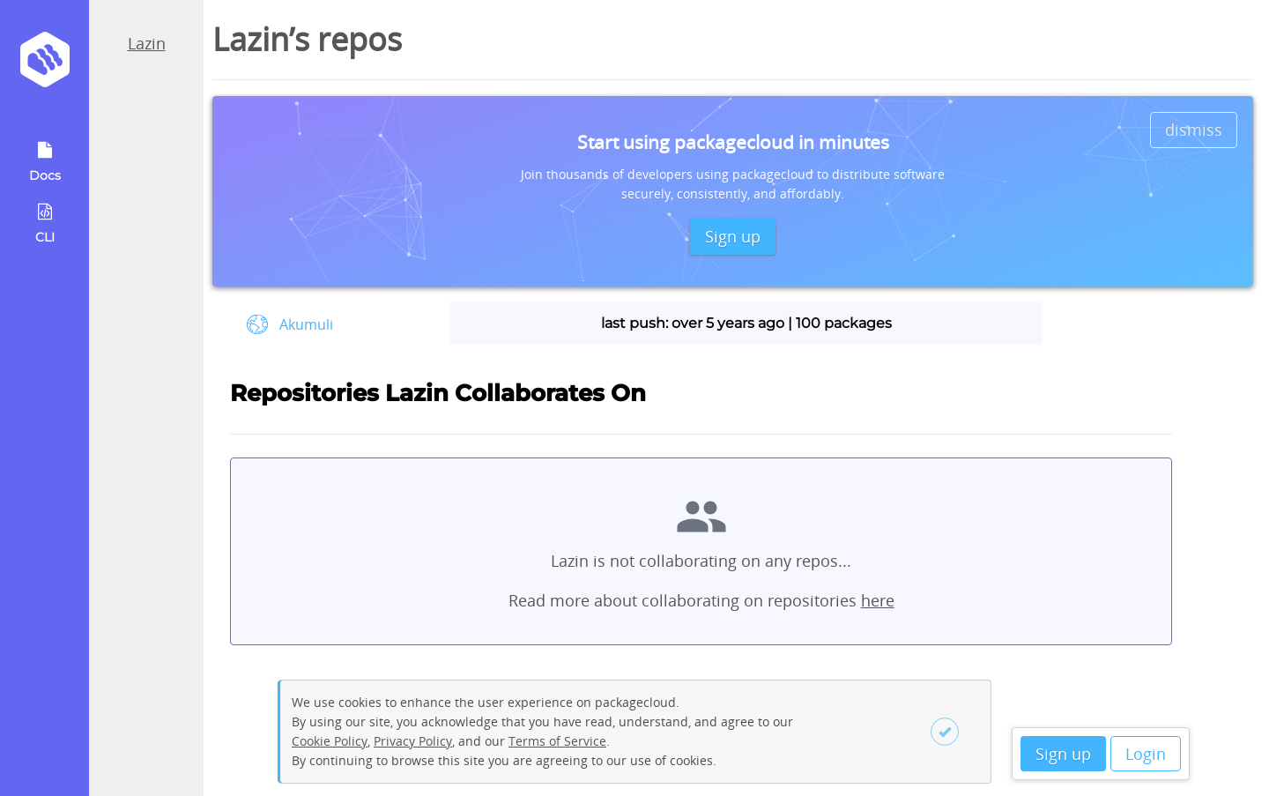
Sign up (1063, 753)
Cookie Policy (329, 741)
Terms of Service (557, 741)
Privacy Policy (413, 741)
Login (1145, 753)
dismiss (1193, 129)
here (877, 600)
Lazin (147, 43)
